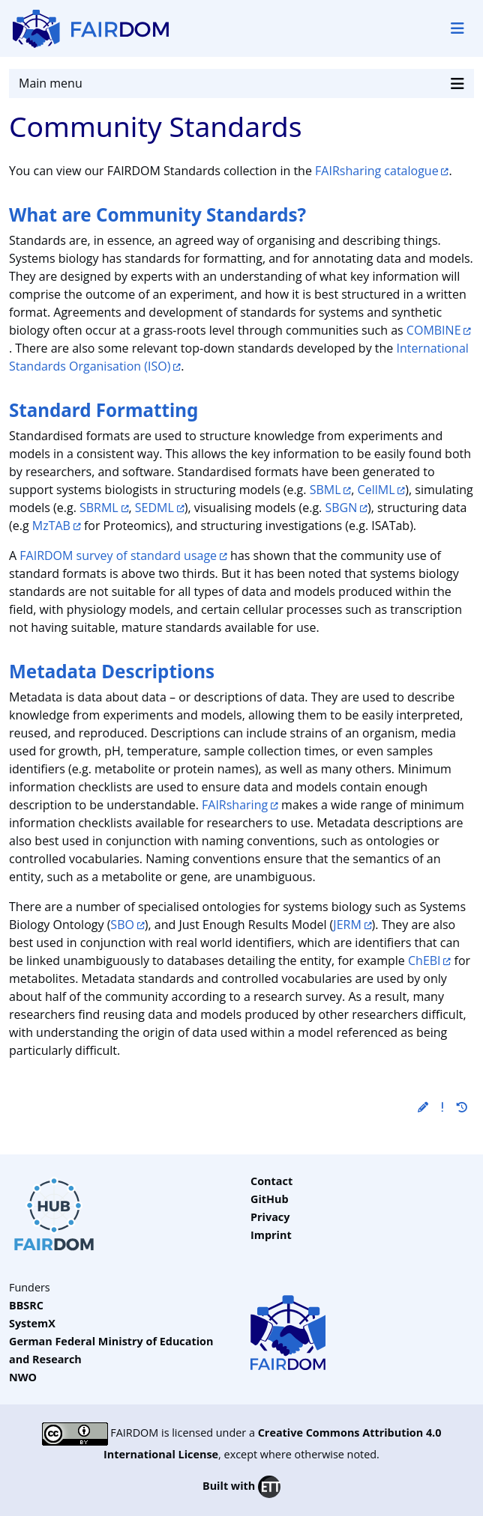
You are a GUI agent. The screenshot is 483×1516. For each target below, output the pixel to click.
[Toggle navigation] (457, 28)
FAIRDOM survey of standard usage (118, 555)
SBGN (341, 507)
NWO (23, 1377)
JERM (347, 924)
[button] (423, 1106)
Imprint (271, 1235)
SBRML (99, 507)
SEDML (154, 507)
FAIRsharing (235, 805)
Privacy (270, 1217)
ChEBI (424, 960)
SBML (325, 489)
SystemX (32, 1323)
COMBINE (433, 330)
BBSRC (26, 1305)
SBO (122, 924)
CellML (376, 489)
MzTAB (51, 525)
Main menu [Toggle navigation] (241, 83)
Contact (271, 1181)
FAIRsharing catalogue (377, 170)
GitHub (269, 1199)
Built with (241, 1487)
